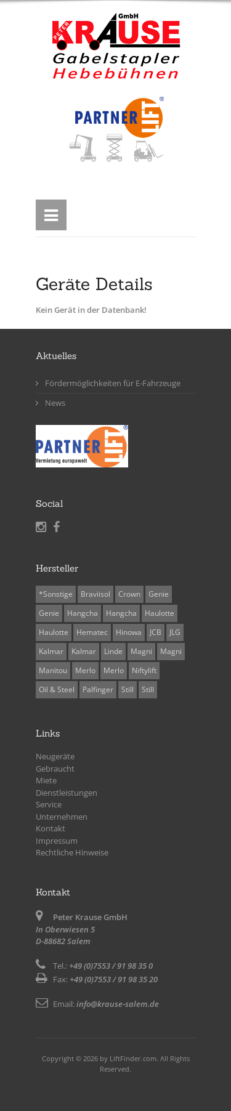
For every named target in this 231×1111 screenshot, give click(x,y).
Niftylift (144, 670)
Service (49, 804)
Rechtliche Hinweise (72, 852)
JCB (155, 632)
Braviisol (95, 594)
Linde (113, 651)
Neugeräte (55, 756)
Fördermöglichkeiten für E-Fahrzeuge (112, 383)
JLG (174, 632)
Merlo (85, 670)
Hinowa (129, 632)
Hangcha (82, 613)
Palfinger (98, 689)
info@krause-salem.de (117, 1003)
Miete (46, 780)
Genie (158, 594)
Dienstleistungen (66, 792)
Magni (141, 651)
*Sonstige (56, 594)
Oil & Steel (57, 689)
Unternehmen (61, 816)
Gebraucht (55, 768)
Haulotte (159, 613)
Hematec (92, 632)
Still (127, 689)
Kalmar (51, 651)
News (55, 402)
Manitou (53, 670)
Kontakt (50, 828)
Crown (129, 594)
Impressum (57, 840)
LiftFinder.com (133, 1058)
